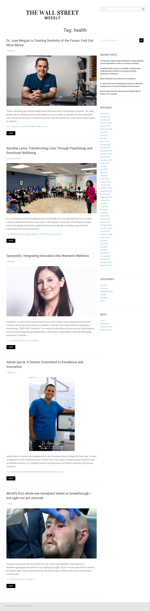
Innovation (52, 472)
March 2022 (104, 253)
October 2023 (105, 194)
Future (32, 126)
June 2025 (104, 135)
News (10, 504)
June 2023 (104, 207)
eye (12, 579)
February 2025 (105, 145)
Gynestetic (15, 340)
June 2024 (104, 169)
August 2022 (105, 238)
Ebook (13, 234)
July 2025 (103, 132)
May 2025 (103, 138)
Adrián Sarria (16, 472)
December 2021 (106, 262)
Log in (102, 320)
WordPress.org (106, 330)
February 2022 (105, 256)
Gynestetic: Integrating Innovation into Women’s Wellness (47, 256)
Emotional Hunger (23, 234)
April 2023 (104, 213)
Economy (103, 288)
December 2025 (106, 123)
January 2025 (105, 148)
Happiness (34, 234)
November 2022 (106, 228)
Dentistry (14, 126)
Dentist (31, 472)
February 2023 (105, 219)
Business (11, 51)
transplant (28, 579)
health (38, 126)
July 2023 (103, 203)
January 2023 (105, 222)
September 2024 (106, 160)
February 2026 (105, 117)
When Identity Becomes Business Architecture (117, 79)
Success (44, 126)
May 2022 (103, 247)
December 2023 (106, 188)
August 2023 (105, 200)
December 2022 (106, 225)
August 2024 (105, 163)
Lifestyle (103, 295)
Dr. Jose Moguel (24, 126)
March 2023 (104, 216)
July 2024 (103, 166)
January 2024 (105, 185)
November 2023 (106, 191)
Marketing (103, 298)
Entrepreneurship (14, 158)
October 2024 (105, 157)
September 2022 (106, 234)
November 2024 (106, 154)
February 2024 (105, 182)
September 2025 (106, 129)
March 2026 (104, 114)
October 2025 (105, 126)
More (11, 133)
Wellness (35, 340)
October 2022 (105, 231)
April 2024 (104, 176)
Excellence (38, 472)
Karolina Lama (49, 234)
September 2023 (106, 197)
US (34, 579)
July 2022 (103, 241)
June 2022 (104, 244)
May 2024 (103, 172)
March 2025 (104, 141)
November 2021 (106, 265)
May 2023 (103, 210)
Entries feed (104, 324)
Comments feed (106, 327)
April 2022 (104, 250)
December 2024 (106, 151)
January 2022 (105, 259)
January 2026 (105, 120)
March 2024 (104, 179)
